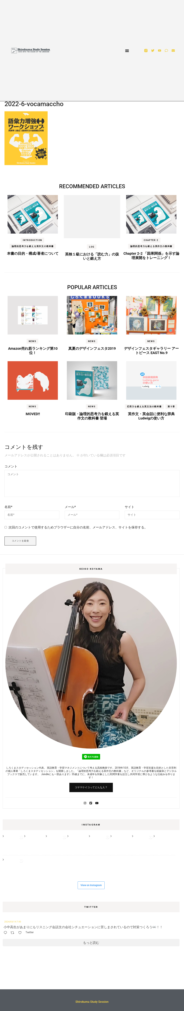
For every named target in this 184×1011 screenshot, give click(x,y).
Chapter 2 (151, 240)
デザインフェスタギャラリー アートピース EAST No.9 (151, 350)
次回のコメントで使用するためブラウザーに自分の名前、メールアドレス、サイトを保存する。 (78, 527)
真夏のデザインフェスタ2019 (92, 348)
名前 (8, 507)
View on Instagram (91, 885)
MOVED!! (33, 414)
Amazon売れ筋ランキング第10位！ (33, 350)
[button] (127, 51)
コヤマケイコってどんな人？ (91, 787)
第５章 (171, 406)
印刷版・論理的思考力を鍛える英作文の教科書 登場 (92, 416)
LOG (91, 247)
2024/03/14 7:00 (12, 921)
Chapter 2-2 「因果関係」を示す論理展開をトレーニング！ (151, 255)
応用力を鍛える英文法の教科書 (144, 406)
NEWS (32, 341)
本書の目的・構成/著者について (33, 253)
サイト (129, 507)
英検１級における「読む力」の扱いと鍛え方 (92, 256)
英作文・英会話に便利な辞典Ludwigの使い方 (151, 416)
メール (70, 507)
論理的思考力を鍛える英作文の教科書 (33, 246)
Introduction (32, 240)
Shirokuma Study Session (92, 1001)
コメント (10, 466)
